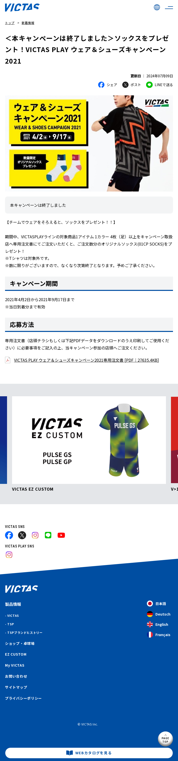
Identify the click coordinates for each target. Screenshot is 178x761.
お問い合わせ (16, 676)
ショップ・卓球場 (20, 643)
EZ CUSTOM (15, 654)
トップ (10, 23)
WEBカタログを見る (93, 752)
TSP (10, 624)
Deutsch (158, 614)
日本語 (156, 604)
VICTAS (13, 615)
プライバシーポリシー (23, 698)
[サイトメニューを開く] (169, 8)
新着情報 (28, 23)
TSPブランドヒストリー (24, 632)
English (157, 624)
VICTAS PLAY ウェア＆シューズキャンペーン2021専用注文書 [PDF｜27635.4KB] (86, 360)
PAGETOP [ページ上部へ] (165, 739)
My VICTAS (14, 665)
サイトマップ (16, 687)
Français (158, 635)
